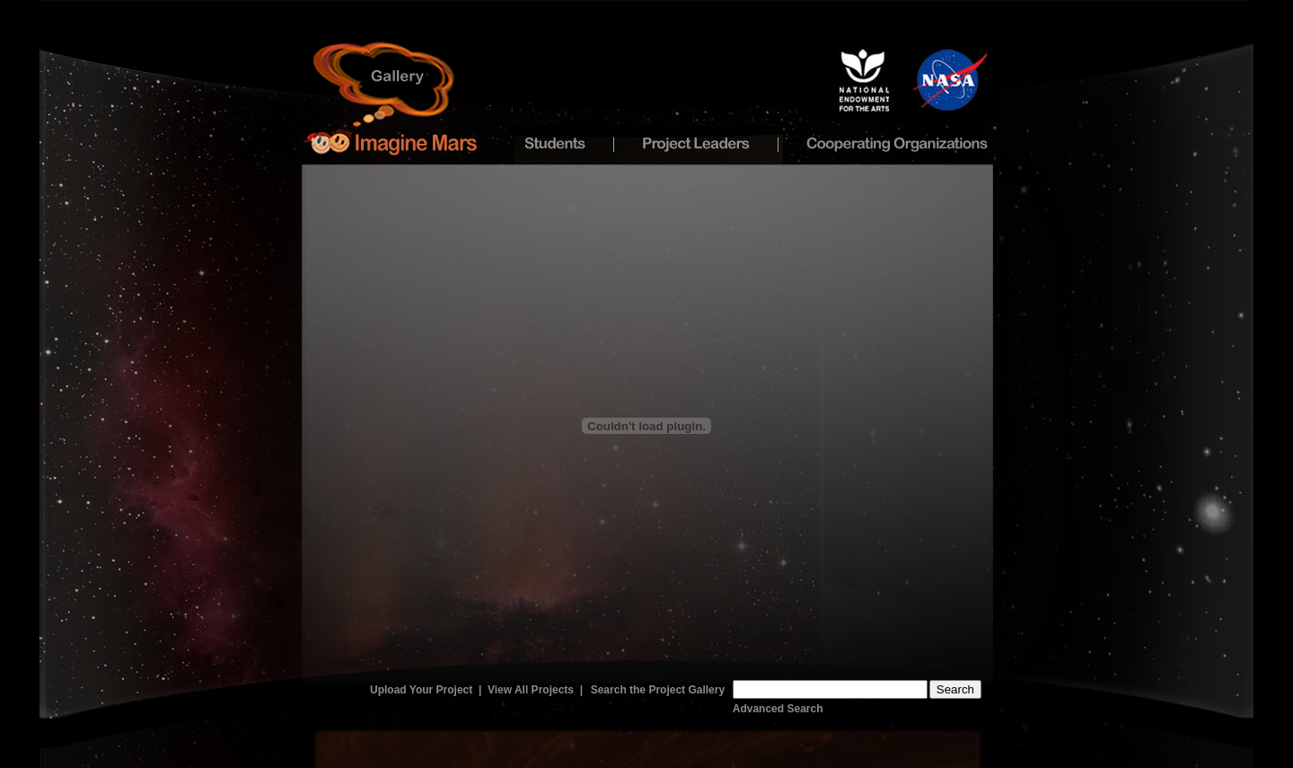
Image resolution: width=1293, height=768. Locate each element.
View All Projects (531, 690)
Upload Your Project (421, 690)
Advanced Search (778, 708)
